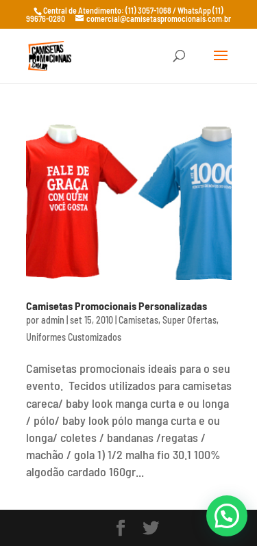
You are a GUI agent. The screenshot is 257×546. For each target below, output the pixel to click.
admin (52, 320)
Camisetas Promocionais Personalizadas (116, 305)
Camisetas (138, 320)
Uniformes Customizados (73, 337)
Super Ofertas (189, 320)
